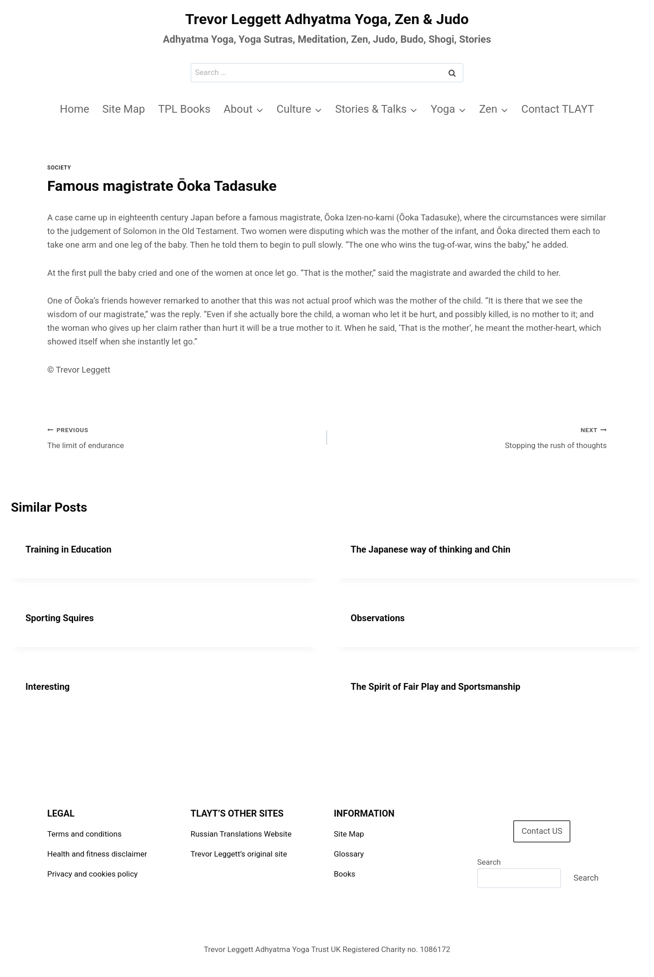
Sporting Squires (59, 618)
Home (74, 109)
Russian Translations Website (241, 833)
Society (59, 167)
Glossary (349, 853)
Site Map (123, 109)
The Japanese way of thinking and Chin (430, 549)
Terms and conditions (84, 833)
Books (344, 873)
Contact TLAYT (557, 109)
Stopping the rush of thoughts (471, 437)
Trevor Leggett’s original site (239, 853)
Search (489, 862)
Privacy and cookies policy (92, 873)
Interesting (47, 686)
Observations (378, 618)
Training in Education (68, 549)
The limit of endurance (183, 437)
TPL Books (184, 109)
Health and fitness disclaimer (97, 853)
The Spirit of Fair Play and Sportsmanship (435, 686)
